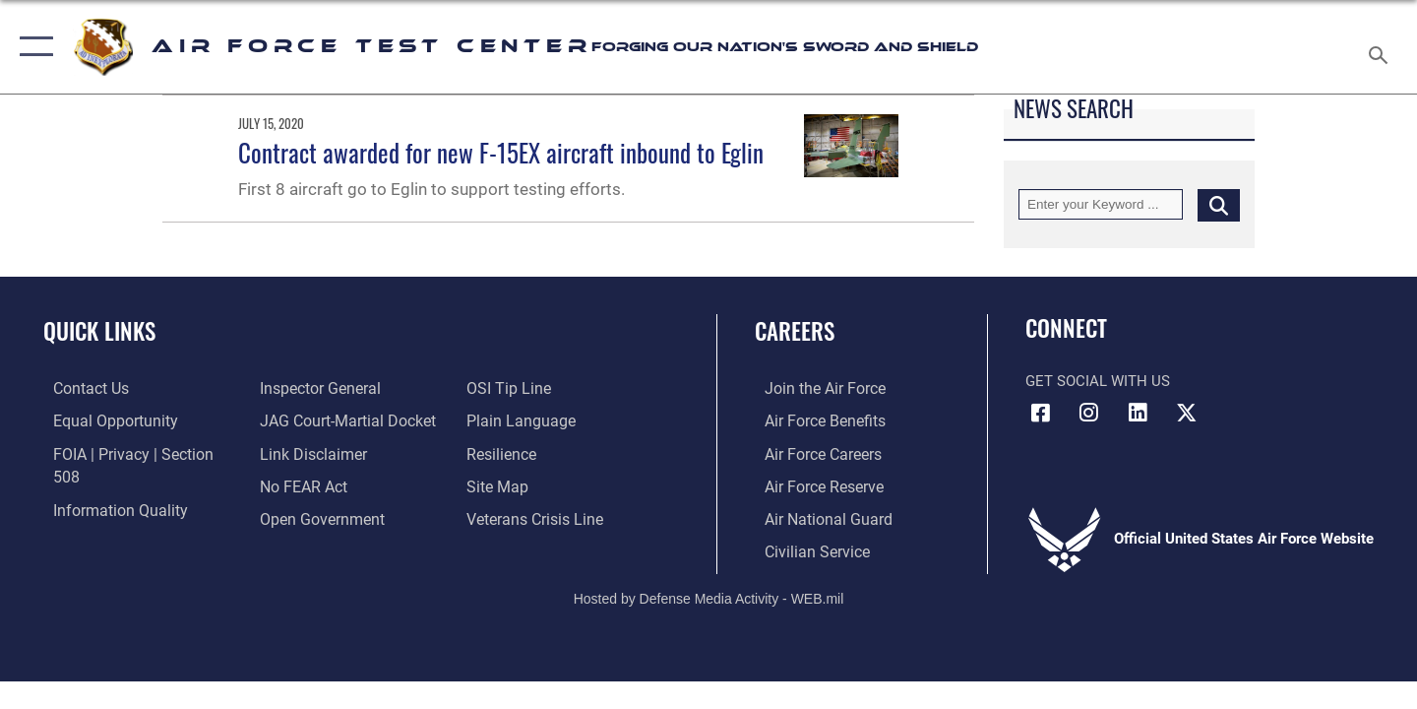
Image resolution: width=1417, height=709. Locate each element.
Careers (794, 331)
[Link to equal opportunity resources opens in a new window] (101, 420)
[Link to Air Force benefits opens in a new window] (813, 420)
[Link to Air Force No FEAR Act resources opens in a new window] (299, 452)
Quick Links (99, 331)
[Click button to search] (1219, 204)
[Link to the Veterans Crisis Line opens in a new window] (535, 484)
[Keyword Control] (1100, 204)
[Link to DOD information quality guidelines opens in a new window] (106, 484)
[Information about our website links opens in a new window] (308, 420)
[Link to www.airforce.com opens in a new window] (813, 388)
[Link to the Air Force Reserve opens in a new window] (813, 484)
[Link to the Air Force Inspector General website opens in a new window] (101, 517)
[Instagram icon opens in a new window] (1089, 412)
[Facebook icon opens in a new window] (1040, 412)
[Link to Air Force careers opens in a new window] (812, 452)
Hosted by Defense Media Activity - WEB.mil (709, 595)
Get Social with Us (1097, 381)
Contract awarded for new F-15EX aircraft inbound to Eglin (501, 152)
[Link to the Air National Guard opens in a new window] (815, 517)
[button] (32, 47)
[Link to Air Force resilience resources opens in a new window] (503, 420)
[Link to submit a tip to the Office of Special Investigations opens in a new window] (296, 517)
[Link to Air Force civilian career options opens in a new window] (805, 549)
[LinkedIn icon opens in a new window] (1137, 412)
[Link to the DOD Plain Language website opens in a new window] (519, 388)
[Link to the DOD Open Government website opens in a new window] (315, 484)
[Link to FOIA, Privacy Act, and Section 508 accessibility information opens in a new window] (133, 452)
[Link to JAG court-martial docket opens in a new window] (341, 388)
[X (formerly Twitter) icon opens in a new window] (1186, 412)
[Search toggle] (1381, 47)
